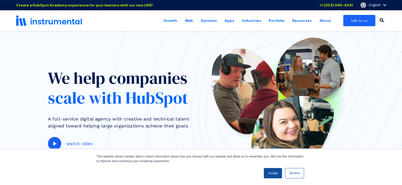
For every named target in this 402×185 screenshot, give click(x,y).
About (325, 20)
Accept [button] (273, 173)
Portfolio (277, 20)
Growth (170, 20)
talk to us (359, 20)
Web (189, 20)
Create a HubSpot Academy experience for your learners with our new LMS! (84, 5)
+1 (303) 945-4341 (336, 5)
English (373, 5)
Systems (209, 20)
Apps (229, 20)
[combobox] (381, 20)
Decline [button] (294, 173)
